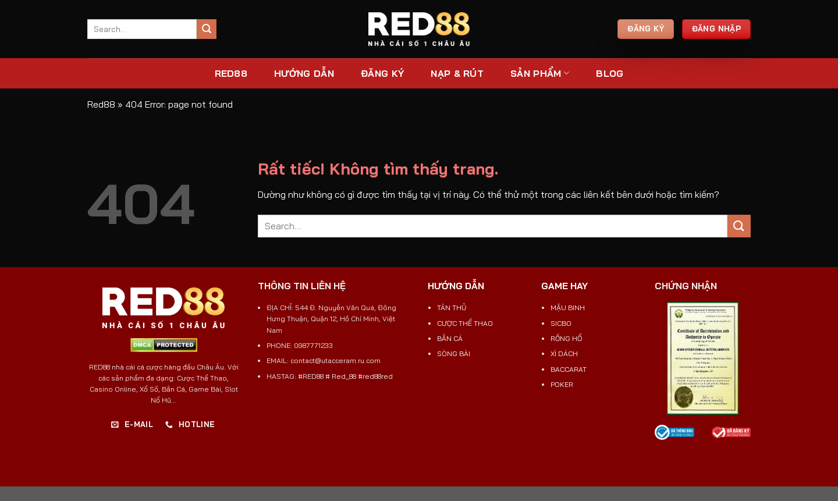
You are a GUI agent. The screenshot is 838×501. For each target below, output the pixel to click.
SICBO (561, 323)
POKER (562, 384)
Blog (609, 73)
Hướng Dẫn (304, 73)
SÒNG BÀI (453, 353)
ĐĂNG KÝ (382, 73)
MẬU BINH (568, 307)
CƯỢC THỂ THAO (465, 323)
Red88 (101, 104)
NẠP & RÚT (457, 73)
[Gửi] (206, 29)
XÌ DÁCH (564, 353)
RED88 (231, 73)
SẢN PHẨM (539, 73)
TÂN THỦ (451, 307)
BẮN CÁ (450, 338)
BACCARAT (569, 369)
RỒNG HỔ (566, 338)
